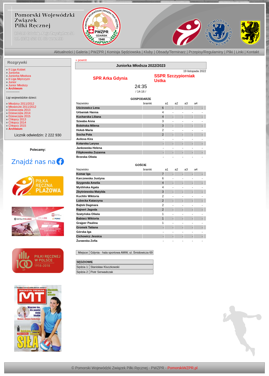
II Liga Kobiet (16, 69)
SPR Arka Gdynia (110, 78)
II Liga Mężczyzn (19, 78)
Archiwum (15, 88)
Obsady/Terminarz (171, 52)
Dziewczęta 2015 (19, 116)
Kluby (148, 52)
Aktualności (63, 52)
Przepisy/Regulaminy (206, 52)
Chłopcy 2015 (17, 125)
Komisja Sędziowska (124, 52)
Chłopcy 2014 (17, 122)
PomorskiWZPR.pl (183, 368)
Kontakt (253, 52)
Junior (12, 82)
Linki (240, 52)
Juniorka (13, 72)
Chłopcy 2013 (17, 119)
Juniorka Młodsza (19, 75)
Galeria (81, 52)
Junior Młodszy (18, 85)
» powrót (81, 60)
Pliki (229, 52)
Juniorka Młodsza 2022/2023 (140, 65)
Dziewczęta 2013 (19, 109)
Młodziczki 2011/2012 (22, 106)
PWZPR (97, 52)
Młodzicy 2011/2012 (21, 103)
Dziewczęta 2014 (19, 113)
